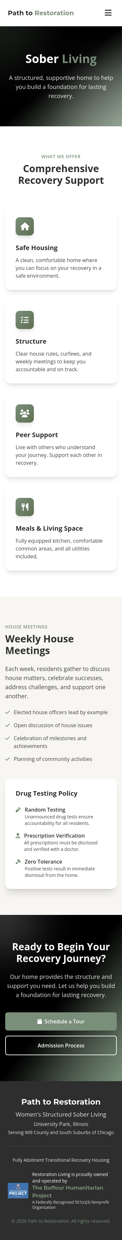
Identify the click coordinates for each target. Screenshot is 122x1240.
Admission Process (61, 1045)
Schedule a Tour (61, 1021)
